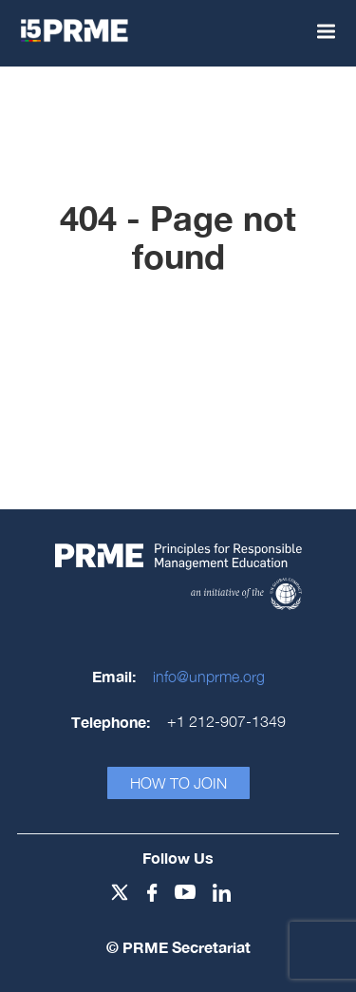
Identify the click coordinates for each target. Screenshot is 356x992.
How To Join (178, 783)
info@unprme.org (209, 676)
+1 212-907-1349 (226, 721)
